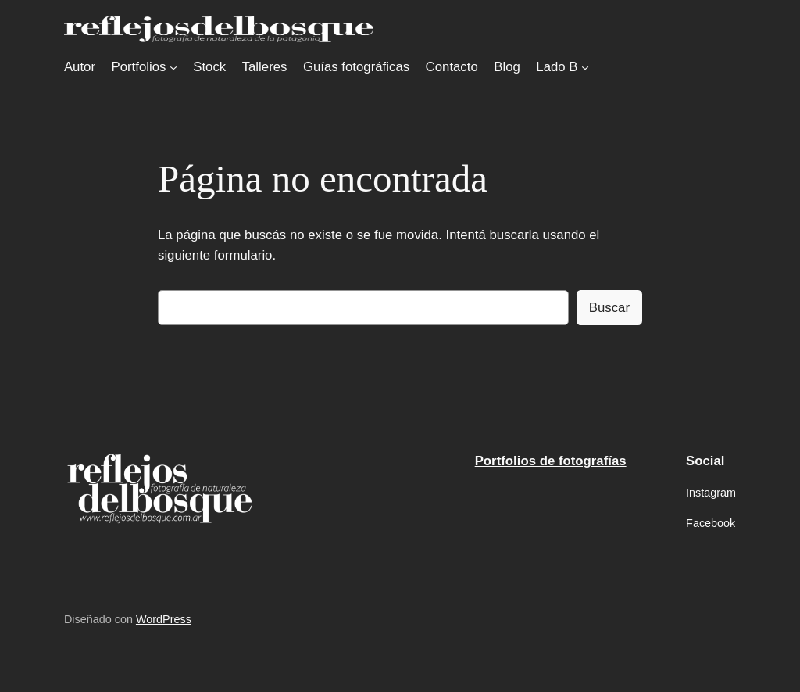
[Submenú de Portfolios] (173, 67)
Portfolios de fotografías (551, 461)
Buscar (609, 307)
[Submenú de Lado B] (585, 67)
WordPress (163, 619)
